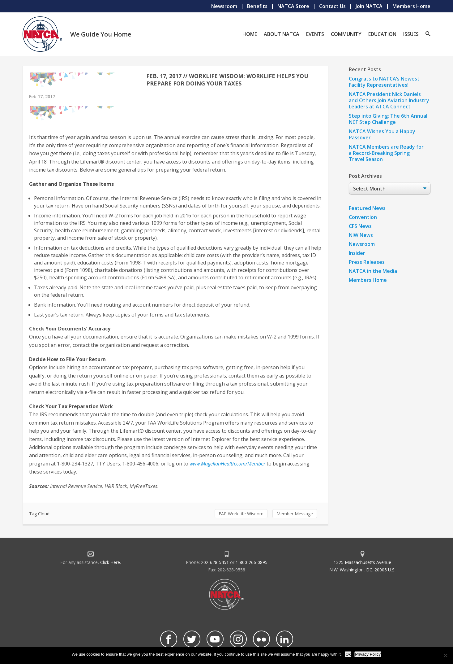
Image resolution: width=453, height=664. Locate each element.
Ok (348, 654)
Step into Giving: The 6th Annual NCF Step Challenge (388, 118)
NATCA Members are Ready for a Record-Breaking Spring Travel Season (386, 153)
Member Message (294, 514)
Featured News (367, 208)
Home (249, 34)
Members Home (411, 6)
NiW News (361, 235)
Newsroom (224, 6)
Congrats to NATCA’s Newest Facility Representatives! (384, 81)
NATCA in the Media (373, 271)
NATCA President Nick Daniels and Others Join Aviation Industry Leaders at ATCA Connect (389, 100)
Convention (363, 217)
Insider (357, 253)
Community (346, 34)
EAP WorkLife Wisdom (241, 514)
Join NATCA (369, 6)
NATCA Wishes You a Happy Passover (382, 134)
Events (315, 34)
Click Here (110, 562)
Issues (411, 34)
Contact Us (332, 6)
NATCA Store (293, 6)
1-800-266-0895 (251, 562)
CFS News (360, 226)
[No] (445, 655)
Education (382, 34)
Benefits (257, 6)
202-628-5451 (215, 562)
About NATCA (281, 34)
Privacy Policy (368, 654)
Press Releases (367, 262)
